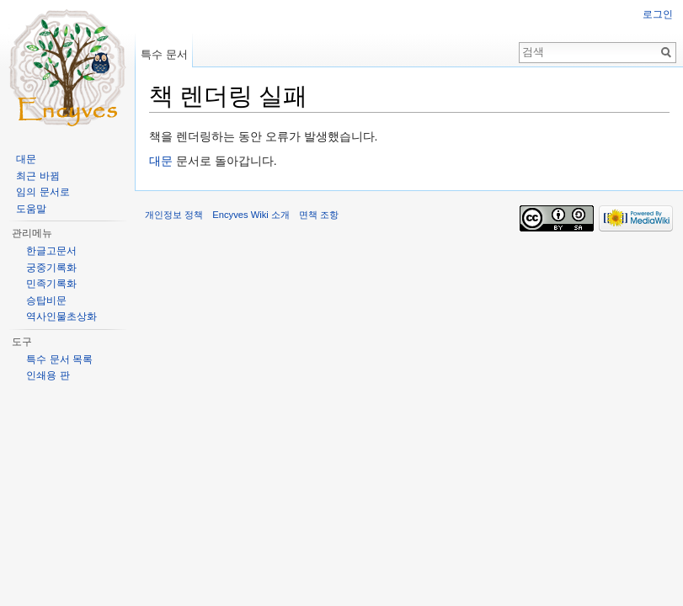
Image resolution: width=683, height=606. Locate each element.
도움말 (31, 209)
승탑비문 (46, 300)
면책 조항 (319, 215)
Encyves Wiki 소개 (251, 215)
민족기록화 (51, 284)
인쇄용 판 (47, 375)
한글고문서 (51, 251)
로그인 (658, 14)
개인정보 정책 (174, 215)
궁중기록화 (51, 268)
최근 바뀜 (37, 176)
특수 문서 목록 (59, 359)
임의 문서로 (42, 192)
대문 (161, 160)
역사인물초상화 (61, 316)
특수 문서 (164, 54)
